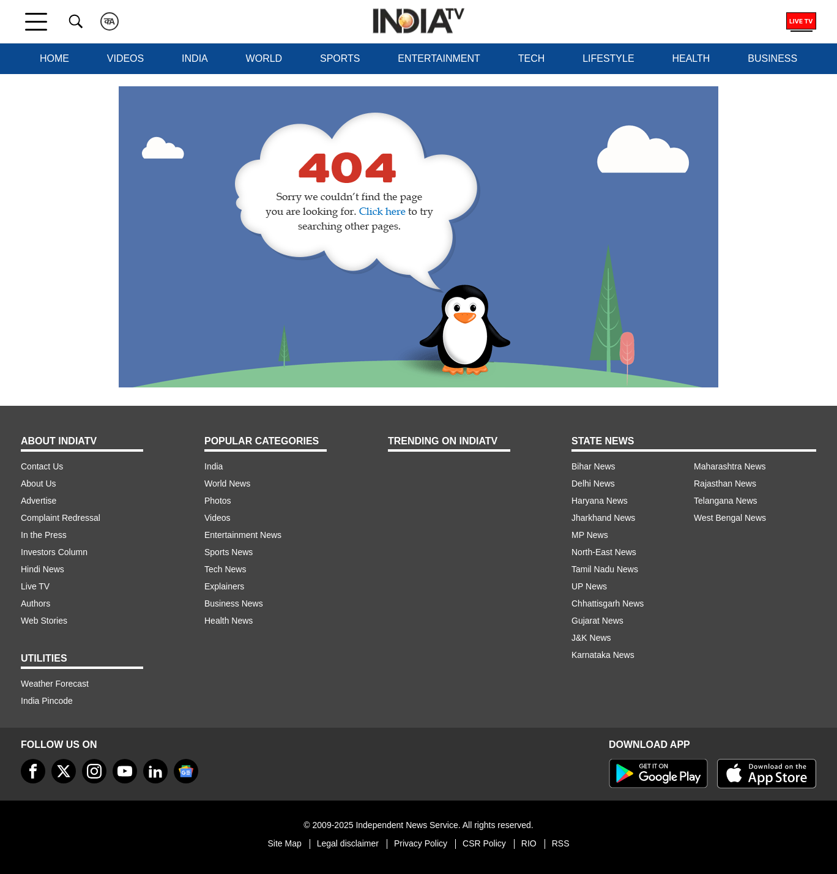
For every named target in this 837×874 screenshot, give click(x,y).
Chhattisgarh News (607, 603)
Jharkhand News (603, 518)
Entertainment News (242, 535)
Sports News (228, 552)
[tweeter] (63, 771)
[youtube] (125, 771)
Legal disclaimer (348, 843)
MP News (589, 535)
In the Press (44, 535)
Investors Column (54, 552)
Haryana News (599, 501)
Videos (125, 58)
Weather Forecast (55, 684)
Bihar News (593, 466)
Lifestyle (608, 58)
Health (691, 58)
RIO (529, 843)
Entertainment (439, 58)
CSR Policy (484, 843)
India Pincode (47, 701)
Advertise (38, 501)
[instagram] (94, 771)
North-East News (603, 552)
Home (54, 58)
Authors (35, 603)
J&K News (591, 638)
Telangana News (725, 501)
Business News (233, 603)
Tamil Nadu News (604, 569)
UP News (589, 586)
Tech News (225, 569)
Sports (340, 58)
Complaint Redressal (60, 518)
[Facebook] (33, 771)
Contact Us (42, 466)
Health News (228, 621)
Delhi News (593, 483)
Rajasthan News (725, 483)
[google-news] (186, 771)
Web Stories (44, 621)
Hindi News (42, 569)
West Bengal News (730, 518)
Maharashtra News (730, 466)
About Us (38, 483)
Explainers (224, 586)
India (195, 58)
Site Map (284, 843)
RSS (561, 843)
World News (227, 483)
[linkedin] (155, 771)
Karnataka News (602, 655)
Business (772, 58)
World (264, 58)
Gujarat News (597, 621)
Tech (531, 58)
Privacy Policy (420, 843)
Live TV (35, 586)
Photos (217, 501)
